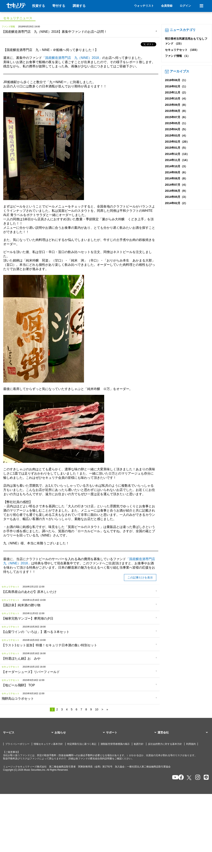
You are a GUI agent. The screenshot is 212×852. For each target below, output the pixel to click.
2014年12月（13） (177, 154)
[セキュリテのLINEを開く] (205, 778)
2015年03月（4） (176, 135)
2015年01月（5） (176, 147)
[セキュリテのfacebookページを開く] (179, 778)
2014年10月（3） (176, 166)
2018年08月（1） (176, 80)
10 (96, 709)
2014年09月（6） (176, 172)
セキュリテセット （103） (182, 49)
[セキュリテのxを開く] (189, 777)
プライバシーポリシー (17, 744)
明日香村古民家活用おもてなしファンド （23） (186, 41)
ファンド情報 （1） (177, 55)
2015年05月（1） (176, 123)
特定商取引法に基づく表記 (81, 744)
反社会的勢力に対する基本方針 (165, 744)
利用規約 (191, 744)
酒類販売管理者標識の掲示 (115, 744)
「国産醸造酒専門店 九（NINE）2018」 (72, 57)
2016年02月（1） (176, 86)
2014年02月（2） (176, 203)
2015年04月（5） (176, 129)
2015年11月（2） (176, 92)
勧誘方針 (139, 744)
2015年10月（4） (176, 98)
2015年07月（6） (176, 117)
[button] (29, 732)
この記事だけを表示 (140, 577)
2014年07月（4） (176, 184)
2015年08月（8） (176, 110)
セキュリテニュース (17, 18)
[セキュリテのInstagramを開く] (196, 778)
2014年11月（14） (177, 160)
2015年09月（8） (176, 104)
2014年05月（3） (176, 196)
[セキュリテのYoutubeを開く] (173, 778)
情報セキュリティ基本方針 (48, 744)
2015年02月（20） (177, 141)
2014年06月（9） (176, 190)
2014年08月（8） (176, 178)
